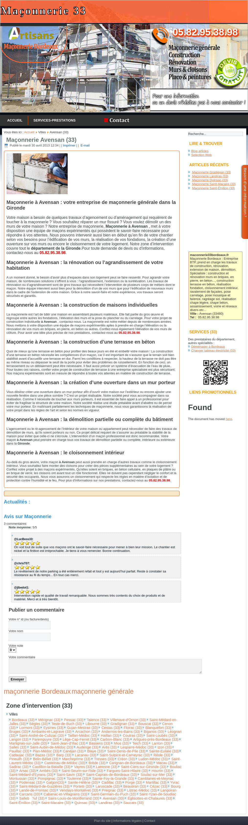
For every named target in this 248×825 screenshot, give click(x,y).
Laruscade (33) (108, 786)
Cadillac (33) (111, 782)
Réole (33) (161, 755)
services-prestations (54, 120)
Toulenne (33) (78, 778)
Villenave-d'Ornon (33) (128, 720)
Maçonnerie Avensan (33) (41, 139)
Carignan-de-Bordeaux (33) (131, 763)
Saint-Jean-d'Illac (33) (68, 743)
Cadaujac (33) (20, 755)
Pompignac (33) (50, 778)
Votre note (16, 645)
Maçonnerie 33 (43, 10)
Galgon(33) (55, 782)
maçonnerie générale (103, 691)
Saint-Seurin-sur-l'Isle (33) (82, 771)
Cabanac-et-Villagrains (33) (65, 794)
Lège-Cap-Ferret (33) (80, 739)
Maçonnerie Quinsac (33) (210, 180)
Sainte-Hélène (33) (83, 782)
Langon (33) (19, 739)
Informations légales (127, 821)
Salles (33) (17, 747)
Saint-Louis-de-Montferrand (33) (73, 798)
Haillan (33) (110, 735)
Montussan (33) (21, 778)
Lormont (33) (29, 728)
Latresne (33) (106, 767)
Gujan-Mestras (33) (82, 728)
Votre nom (16, 631)
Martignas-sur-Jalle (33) (28, 743)
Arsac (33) (27, 771)
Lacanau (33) (85, 755)
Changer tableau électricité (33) (213, 350)
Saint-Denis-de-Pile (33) (126, 751)
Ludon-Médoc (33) (153, 759)
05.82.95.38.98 (205, 32)
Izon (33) (165, 747)
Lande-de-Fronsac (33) (37, 790)
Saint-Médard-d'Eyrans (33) (31, 775)
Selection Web (201, 155)
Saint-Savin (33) (69, 775)
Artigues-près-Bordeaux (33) (155, 739)
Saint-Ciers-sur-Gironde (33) (143, 767)
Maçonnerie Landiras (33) (210, 176)
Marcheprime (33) (76, 759)
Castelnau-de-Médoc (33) (64, 763)
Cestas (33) (110, 728)
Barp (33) (63, 755)
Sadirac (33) (19, 767)
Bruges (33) (18, 732)
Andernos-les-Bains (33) (120, 732)
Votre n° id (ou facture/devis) (29, 619)
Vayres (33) (83, 767)
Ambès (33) (48, 771)
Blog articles (200, 151)
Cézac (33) (158, 786)
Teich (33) (140, 743)
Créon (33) (126, 759)
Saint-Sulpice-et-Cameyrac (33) (125, 755)
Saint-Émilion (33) (23, 803)
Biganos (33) (154, 732)
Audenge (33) (87, 747)
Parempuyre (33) (45, 739)
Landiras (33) (108, 803)
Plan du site (102, 821)
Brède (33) (96, 763)
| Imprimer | (69, 145)
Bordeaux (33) (23, 720)
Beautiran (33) (134, 786)
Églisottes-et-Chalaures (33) (150, 798)
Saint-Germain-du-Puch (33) (113, 794)
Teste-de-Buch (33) (66, 724)
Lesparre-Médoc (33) (137, 747)
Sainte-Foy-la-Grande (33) (113, 778)
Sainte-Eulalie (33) (164, 751)
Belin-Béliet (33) (45, 759)
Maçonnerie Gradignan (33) (211, 172)
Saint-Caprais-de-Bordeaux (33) (111, 775)
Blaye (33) (95, 751)
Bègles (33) (38, 724)
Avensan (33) (113, 798)
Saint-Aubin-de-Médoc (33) (51, 747)
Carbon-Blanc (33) (114, 739)
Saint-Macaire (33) (56, 803)
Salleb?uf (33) (31, 798)
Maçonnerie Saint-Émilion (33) (213, 188)
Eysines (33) (53, 728)
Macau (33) (165, 763)
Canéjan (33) (73, 751)
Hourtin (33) (160, 771)
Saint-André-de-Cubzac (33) (41, 735)
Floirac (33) (133, 728)
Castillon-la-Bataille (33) (51, 767)
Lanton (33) (161, 743)
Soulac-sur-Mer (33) (156, 775)
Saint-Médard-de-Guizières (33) (44, 786)
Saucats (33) (133, 803)
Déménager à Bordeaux (208, 346)
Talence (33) (97, 720)
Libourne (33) (96, 724)
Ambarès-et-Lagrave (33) (52, 732)
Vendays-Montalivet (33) (78, 790)
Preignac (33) (112, 790)
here (229, 419)
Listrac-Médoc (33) (142, 790)
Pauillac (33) (19, 751)
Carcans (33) (29, 794)
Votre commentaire (22, 657)
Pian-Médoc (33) (46, 751)
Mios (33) (121, 743)
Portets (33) (82, 786)
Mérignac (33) (49, 720)
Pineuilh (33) (19, 759)
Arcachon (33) (86, 732)
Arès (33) (109, 747)
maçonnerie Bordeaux (37, 691)
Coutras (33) (132, 735)
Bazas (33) (44, 755)
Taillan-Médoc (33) (82, 735)
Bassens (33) (99, 743)
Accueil (14, 120)
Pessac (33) (73, 720)
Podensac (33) (31, 782)
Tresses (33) (104, 759)
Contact (149, 821)
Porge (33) (133, 782)
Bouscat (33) (148, 724)
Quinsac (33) (85, 803)
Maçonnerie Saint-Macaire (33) (214, 184)
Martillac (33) (156, 782)
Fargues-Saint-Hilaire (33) (127, 771)
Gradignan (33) (122, 724)
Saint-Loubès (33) (160, 735)
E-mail (84, 145)
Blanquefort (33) (158, 728)
